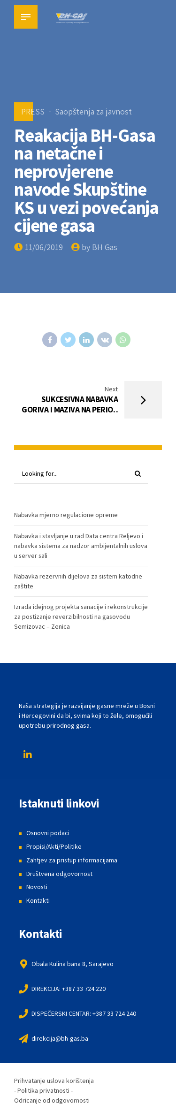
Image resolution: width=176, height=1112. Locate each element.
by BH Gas (99, 247)
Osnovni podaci (48, 833)
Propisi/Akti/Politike (54, 847)
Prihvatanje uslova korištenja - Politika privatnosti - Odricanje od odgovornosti (54, 1090)
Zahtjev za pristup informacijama (72, 860)
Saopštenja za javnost (93, 111)
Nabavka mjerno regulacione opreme (66, 515)
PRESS (33, 111)
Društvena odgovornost (59, 873)
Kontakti (38, 900)
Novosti (37, 887)
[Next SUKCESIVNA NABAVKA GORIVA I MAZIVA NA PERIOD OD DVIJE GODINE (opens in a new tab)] (88, 399)
